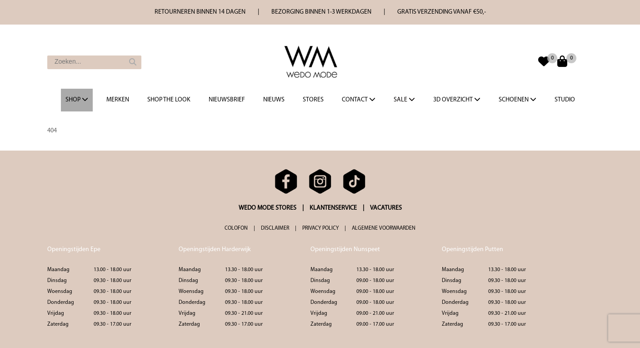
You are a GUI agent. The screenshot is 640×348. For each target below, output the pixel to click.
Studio (565, 99)
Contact (358, 99)
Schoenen (517, 99)
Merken (117, 99)
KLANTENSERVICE (333, 208)
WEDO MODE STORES (267, 208)
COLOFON (236, 228)
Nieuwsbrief (227, 99)
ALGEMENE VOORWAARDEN (383, 228)
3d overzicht (456, 99)
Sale (404, 99)
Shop (76, 99)
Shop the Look (168, 99)
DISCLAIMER (275, 228)
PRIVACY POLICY (320, 228)
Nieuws (274, 99)
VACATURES (386, 208)
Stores (313, 99)
